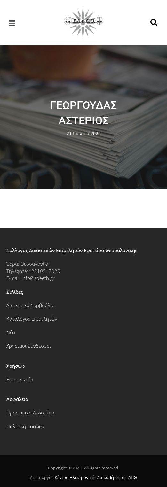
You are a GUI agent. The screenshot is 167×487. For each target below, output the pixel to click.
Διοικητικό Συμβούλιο (30, 305)
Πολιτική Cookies (25, 426)
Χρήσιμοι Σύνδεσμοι (28, 346)
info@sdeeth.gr (38, 278)
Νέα (10, 332)
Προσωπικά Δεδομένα (30, 412)
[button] (11, 23)
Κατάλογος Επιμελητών (31, 318)
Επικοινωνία (19, 379)
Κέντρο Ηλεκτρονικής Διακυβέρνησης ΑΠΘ (96, 477)
